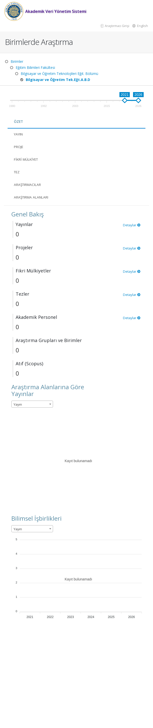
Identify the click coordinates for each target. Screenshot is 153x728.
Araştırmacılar (29, 184)
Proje (19, 146)
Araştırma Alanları (33, 197)
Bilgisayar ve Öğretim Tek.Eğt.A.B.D (58, 79)
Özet (18, 121)
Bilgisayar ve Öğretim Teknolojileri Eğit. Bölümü (59, 73)
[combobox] (32, 404)
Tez (17, 172)
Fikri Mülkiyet (27, 159)
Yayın (19, 134)
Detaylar (131, 224)
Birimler (17, 61)
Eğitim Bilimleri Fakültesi (35, 67)
